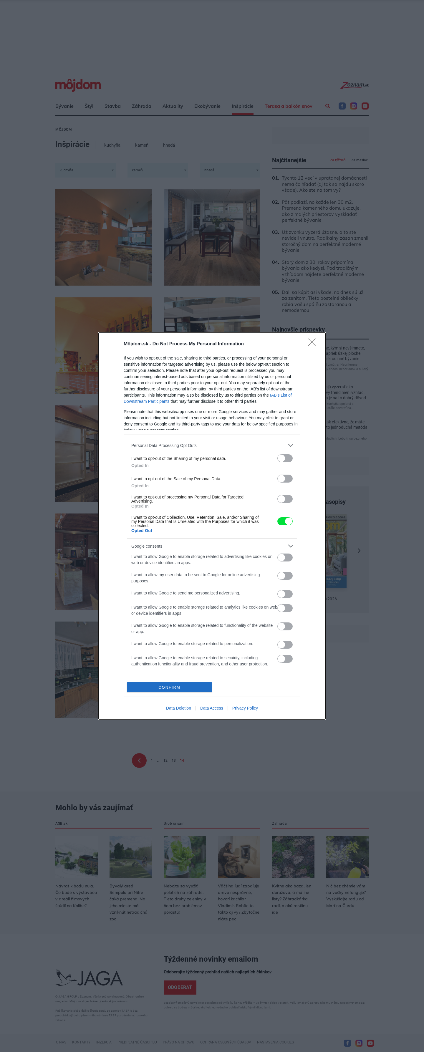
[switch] (285, 458)
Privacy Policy (245, 708)
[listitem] (212, 445)
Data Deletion (178, 708)
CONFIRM (169, 687)
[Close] (313, 344)
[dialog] (212, 526)
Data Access (211, 708)
